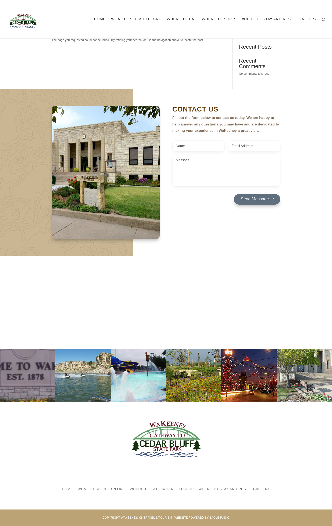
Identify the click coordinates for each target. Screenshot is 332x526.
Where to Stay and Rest (267, 19)
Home (100, 19)
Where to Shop (218, 19)
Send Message (255, 199)
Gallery (308, 19)
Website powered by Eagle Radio (202, 517)
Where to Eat (181, 19)
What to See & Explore (136, 19)
